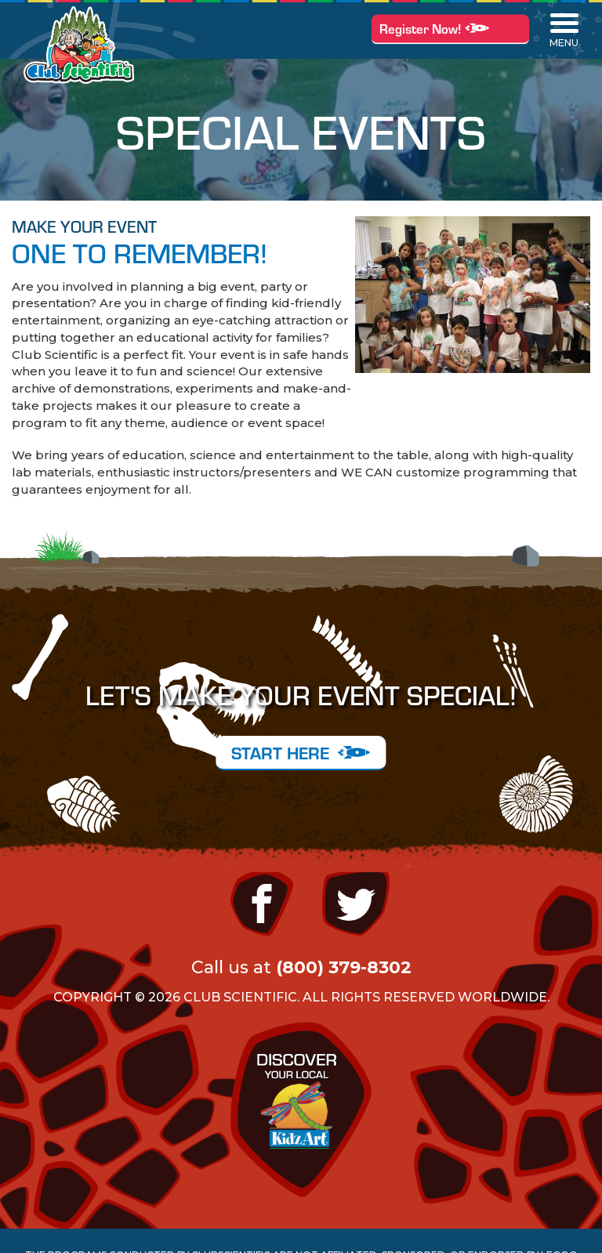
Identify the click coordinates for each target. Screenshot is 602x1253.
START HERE (300, 752)
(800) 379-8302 (344, 967)
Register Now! (450, 28)
